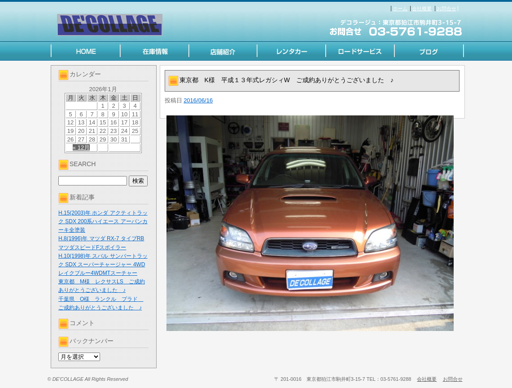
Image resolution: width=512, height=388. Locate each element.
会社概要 (422, 8)
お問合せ (446, 8)
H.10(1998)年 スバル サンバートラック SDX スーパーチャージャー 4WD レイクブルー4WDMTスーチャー (103, 264)
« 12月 (81, 147)
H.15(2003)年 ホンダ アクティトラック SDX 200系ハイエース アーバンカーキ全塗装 (103, 221)
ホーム (400, 8)
